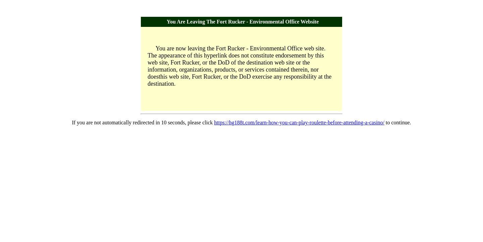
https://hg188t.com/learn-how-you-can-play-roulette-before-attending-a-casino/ (299, 122)
